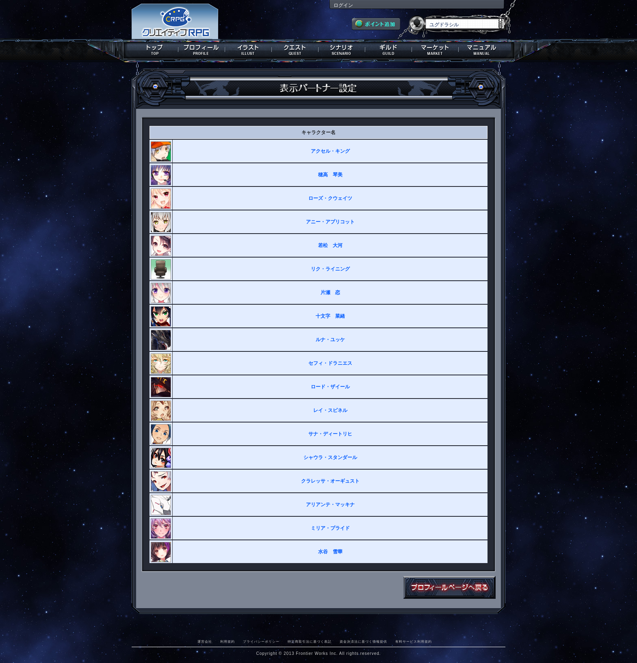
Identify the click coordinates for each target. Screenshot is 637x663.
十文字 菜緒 (330, 316)
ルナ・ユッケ (330, 339)
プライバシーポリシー (261, 641)
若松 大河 (330, 245)
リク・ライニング (330, 269)
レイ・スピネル (330, 410)
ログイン (343, 5)
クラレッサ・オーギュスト (330, 481)
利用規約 (227, 641)
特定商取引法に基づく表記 (310, 641)
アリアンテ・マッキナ (330, 504)
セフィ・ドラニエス (330, 363)
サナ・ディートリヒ (330, 434)
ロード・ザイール (330, 387)
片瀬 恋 (330, 292)
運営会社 (204, 641)
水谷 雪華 (330, 552)
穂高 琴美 (330, 175)
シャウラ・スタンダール (330, 457)
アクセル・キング (330, 151)
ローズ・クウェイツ (330, 198)
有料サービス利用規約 (413, 641)
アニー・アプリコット (330, 222)
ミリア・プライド (330, 528)
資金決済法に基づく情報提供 (363, 641)
